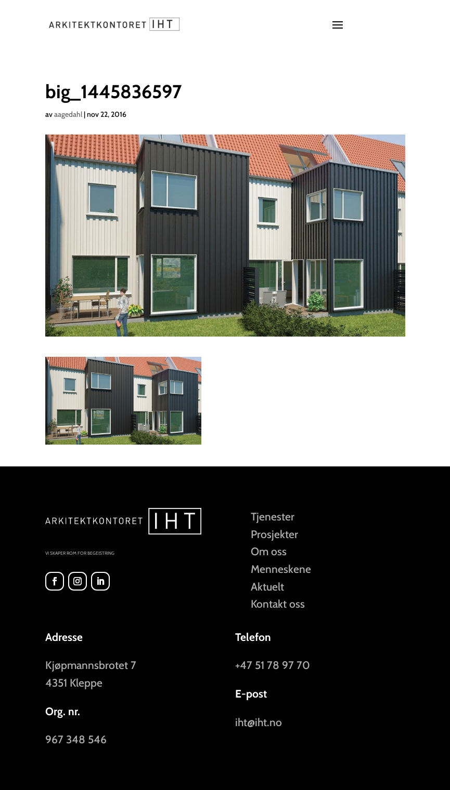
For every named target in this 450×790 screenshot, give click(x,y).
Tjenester (272, 516)
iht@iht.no (258, 722)
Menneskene (281, 569)
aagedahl (68, 114)
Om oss (269, 551)
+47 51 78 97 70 (272, 665)
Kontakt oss (278, 603)
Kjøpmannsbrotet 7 (90, 665)
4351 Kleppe (73, 682)
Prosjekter (274, 534)
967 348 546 (76, 739)
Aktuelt (267, 586)
